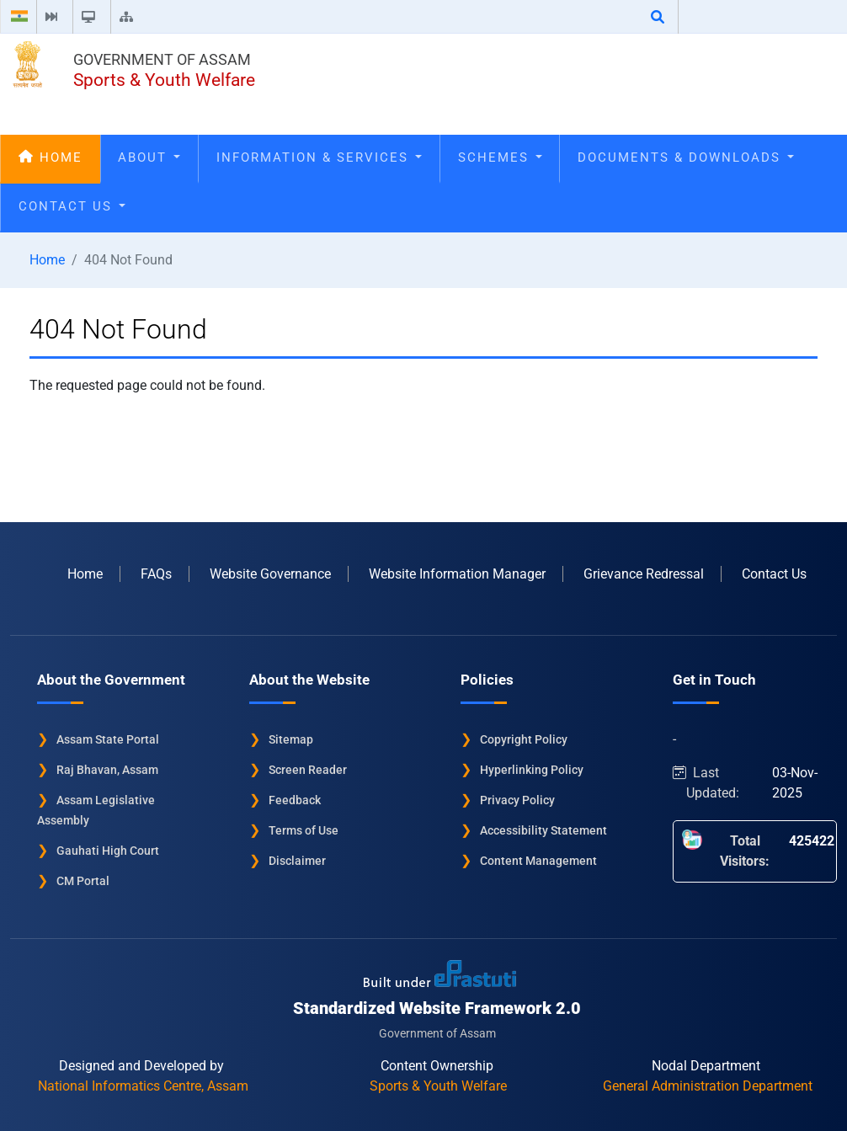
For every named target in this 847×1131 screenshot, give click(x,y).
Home (51, 157)
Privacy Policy (517, 800)
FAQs (156, 574)
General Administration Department (707, 1086)
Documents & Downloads (686, 157)
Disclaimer (297, 860)
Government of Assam (162, 59)
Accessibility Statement (543, 830)
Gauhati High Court (107, 850)
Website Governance (270, 574)
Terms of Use (303, 830)
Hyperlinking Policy (531, 769)
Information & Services (319, 157)
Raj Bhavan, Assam (107, 769)
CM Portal (82, 881)
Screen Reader (308, 769)
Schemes (500, 157)
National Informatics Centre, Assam (143, 1086)
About (149, 157)
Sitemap (291, 739)
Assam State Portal (107, 739)
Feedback (295, 800)
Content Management (538, 860)
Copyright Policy (523, 739)
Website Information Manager (457, 574)
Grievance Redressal (643, 574)
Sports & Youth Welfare (164, 80)
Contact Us (72, 206)
